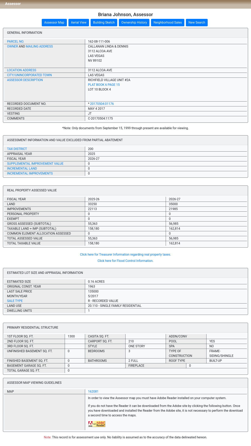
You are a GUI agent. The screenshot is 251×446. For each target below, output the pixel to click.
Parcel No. (15, 41)
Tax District (17, 149)
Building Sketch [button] (104, 22)
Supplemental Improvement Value (35, 163)
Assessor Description (25, 80)
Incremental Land (22, 168)
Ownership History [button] (134, 22)
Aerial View (78, 22)
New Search (196, 22)
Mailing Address (39, 46)
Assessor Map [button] (54, 22)
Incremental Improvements (30, 173)
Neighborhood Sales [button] (168, 22)
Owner (12, 46)
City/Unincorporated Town (29, 75)
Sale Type (15, 301)
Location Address (21, 70)
